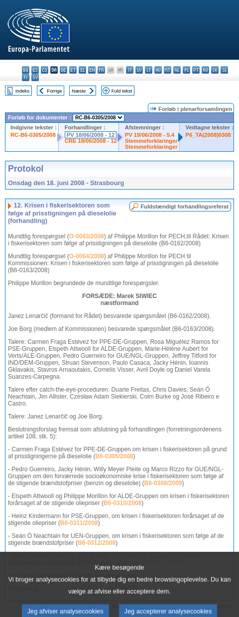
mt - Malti (167, 70)
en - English (92, 70)
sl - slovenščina (224, 70)
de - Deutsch (63, 70)
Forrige (54, 91)
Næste (79, 91)
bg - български (25, 70)
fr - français (101, 70)
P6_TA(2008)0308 (208, 135)
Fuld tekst (122, 91)
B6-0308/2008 (163, 483)
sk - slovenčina (215, 70)
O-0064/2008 (86, 256)
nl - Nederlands (177, 70)
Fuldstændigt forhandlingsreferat (184, 206)
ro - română (205, 70)
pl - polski (186, 70)
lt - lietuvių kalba (148, 70)
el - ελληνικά (82, 70)
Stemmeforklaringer (151, 141)
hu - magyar (158, 70)
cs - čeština (44, 70)
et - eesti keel (73, 70)
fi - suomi (25, 77)
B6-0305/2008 (114, 456)
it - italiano (129, 70)
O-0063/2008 (86, 236)
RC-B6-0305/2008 (33, 135)
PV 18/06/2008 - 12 (91, 135)
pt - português (196, 70)
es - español (35, 70)
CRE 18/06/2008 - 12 (91, 141)
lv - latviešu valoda (139, 70)
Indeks (22, 91)
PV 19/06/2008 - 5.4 (150, 135)
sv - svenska (35, 77)
